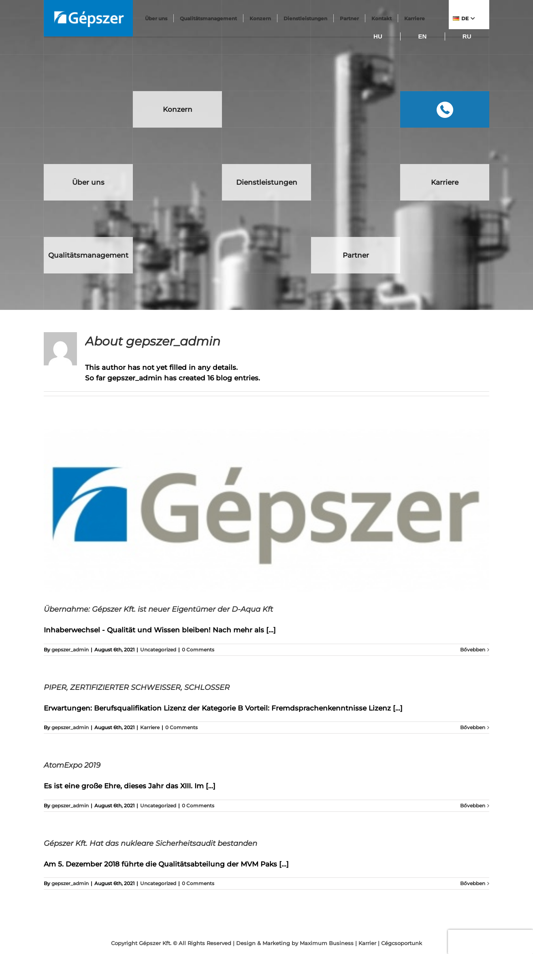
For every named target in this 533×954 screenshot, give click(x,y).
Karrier (367, 943)
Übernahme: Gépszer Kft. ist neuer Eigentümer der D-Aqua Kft (158, 609)
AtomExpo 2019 (72, 765)
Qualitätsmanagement (209, 18)
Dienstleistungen (306, 18)
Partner (350, 18)
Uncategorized (158, 650)
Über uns (156, 18)
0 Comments (198, 650)
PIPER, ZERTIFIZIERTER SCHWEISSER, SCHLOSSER (137, 687)
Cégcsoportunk (401, 943)
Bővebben (472, 650)
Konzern (260, 18)
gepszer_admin (70, 650)
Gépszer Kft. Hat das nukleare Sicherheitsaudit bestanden (150, 843)
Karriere (150, 727)
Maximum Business (327, 943)
